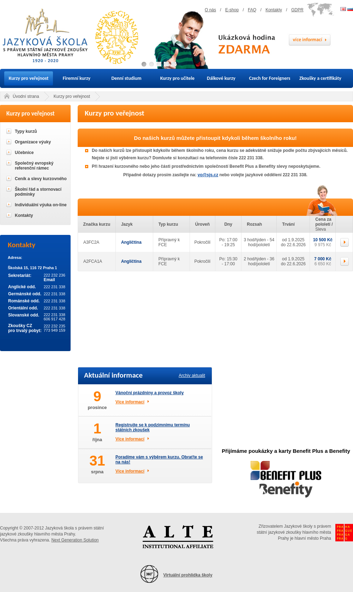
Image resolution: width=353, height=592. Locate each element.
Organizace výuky (33, 142)
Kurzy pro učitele (177, 78)
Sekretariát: (19, 275)
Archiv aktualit (192, 375)
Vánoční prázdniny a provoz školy (149, 392)
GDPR (297, 9)
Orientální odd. (23, 308)
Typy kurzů (26, 131)
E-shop (232, 9)
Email (49, 279)
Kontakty (273, 9)
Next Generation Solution (74, 540)
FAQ (252, 9)
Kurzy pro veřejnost (29, 78)
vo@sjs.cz (208, 174)
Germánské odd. (24, 293)
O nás (210, 9)
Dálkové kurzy (221, 78)
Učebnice (24, 152)
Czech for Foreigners (270, 78)
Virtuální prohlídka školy (187, 575)
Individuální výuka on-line (41, 204)
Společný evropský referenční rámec (34, 166)
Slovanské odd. (23, 315)
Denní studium (126, 78)
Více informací (129, 401)
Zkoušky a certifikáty (320, 78)
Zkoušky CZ (20, 325)
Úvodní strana (26, 96)
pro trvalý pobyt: (25, 330)
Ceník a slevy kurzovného (41, 178)
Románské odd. (24, 300)
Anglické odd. (22, 286)
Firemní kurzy (76, 78)
